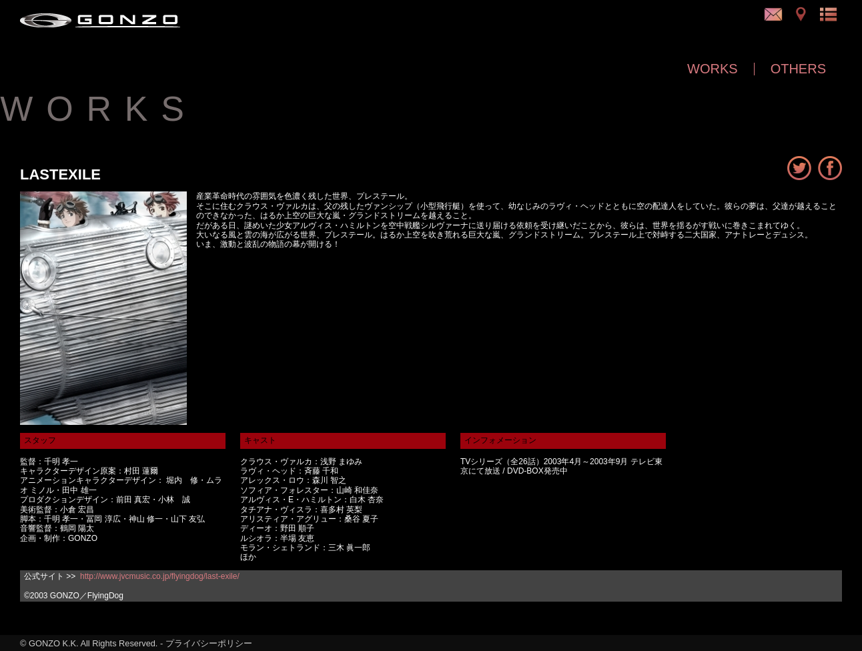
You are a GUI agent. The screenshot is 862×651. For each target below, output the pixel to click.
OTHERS (798, 68)
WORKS (712, 68)
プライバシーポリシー (208, 643)
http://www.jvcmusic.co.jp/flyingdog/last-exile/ (160, 576)
